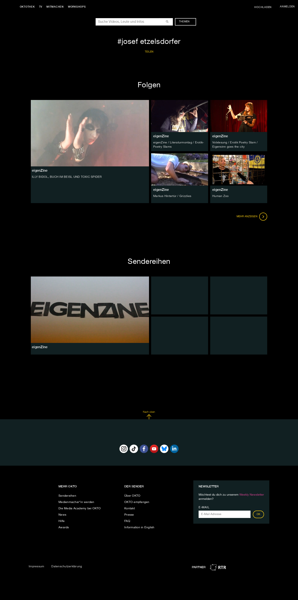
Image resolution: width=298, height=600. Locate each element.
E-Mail (204, 507)
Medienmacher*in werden (76, 501)
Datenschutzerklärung (66, 566)
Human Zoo (220, 195)
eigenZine (161, 136)
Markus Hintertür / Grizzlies (172, 195)
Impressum (36, 566)
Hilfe (61, 520)
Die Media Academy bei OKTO (79, 508)
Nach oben (149, 415)
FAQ (127, 520)
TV (41, 6)
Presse (129, 514)
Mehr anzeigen (252, 216)
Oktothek (27, 6)
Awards (63, 527)
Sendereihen (67, 495)
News (62, 514)
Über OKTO (132, 495)
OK (258, 514)
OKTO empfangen (136, 501)
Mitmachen (55, 6)
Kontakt (129, 508)
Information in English (139, 527)
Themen (186, 21)
